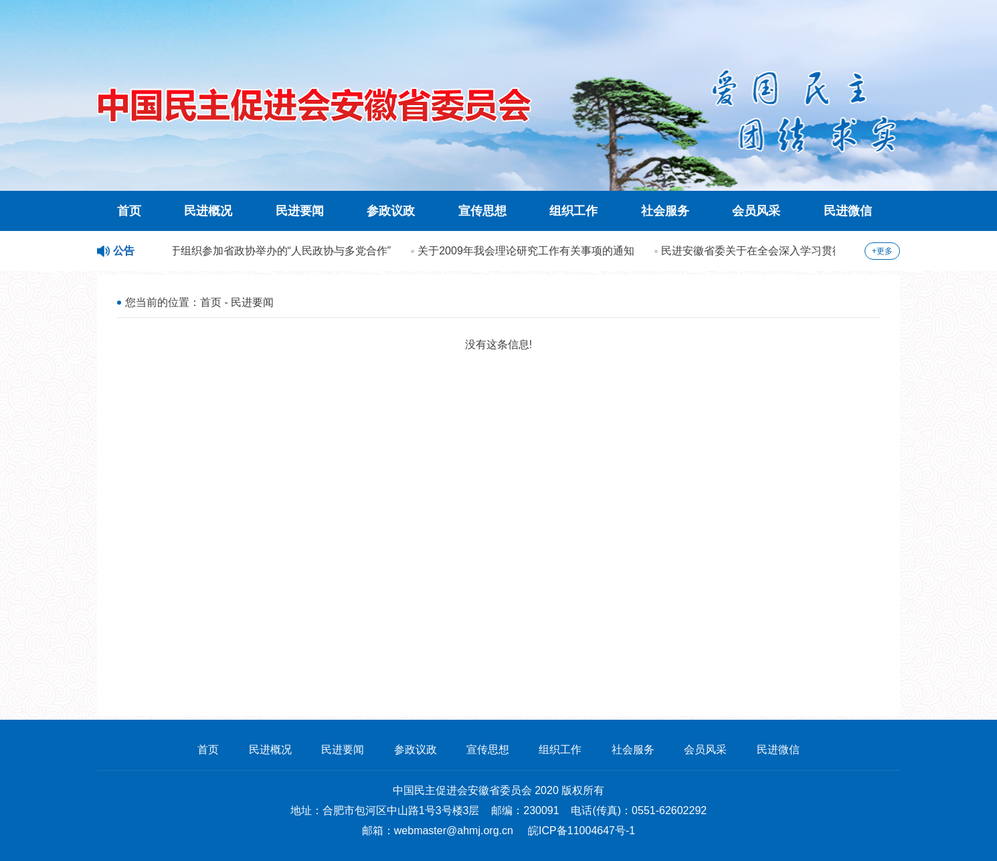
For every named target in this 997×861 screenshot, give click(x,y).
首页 (129, 211)
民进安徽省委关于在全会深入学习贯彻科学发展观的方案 (796, 250)
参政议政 (391, 211)
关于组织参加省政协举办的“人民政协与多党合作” (277, 250)
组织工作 (573, 211)
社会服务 (665, 211)
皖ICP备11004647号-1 (581, 830)
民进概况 (208, 211)
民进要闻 (300, 211)
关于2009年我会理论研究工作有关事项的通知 (527, 250)
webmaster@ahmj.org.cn (453, 830)
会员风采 (756, 211)
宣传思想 (482, 211)
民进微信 (848, 211)
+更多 (882, 251)
